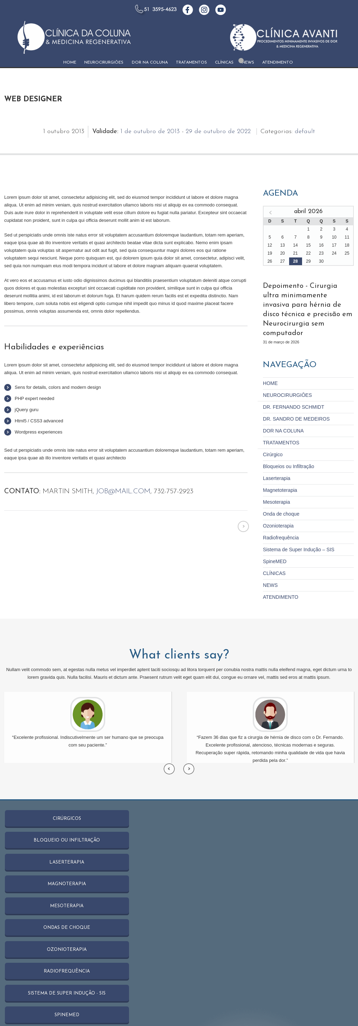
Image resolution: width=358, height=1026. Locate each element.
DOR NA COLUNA (150, 62)
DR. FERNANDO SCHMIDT (291, 395)
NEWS (248, 62)
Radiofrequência (279, 521)
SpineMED (274, 544)
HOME (69, 62)
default (305, 131)
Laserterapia (275, 464)
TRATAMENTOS (191, 62)
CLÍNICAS (224, 62)
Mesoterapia (275, 487)
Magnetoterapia (278, 475)
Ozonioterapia (277, 510)
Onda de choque (279, 498)
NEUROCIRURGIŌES (103, 62)
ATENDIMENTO (277, 62)
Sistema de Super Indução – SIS (296, 533)
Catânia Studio (83, 1006)
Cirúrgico (272, 441)
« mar (270, 212)
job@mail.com (123, 491)
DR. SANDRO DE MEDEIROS (293, 406)
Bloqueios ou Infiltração (286, 452)
